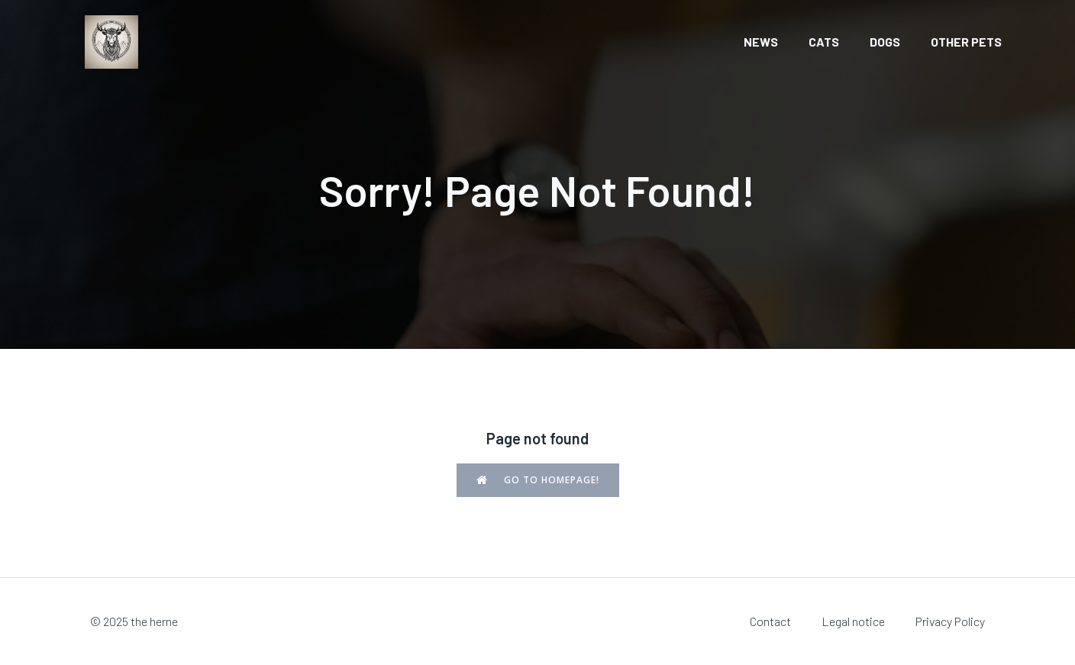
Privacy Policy (950, 621)
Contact (770, 621)
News (761, 41)
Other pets (966, 41)
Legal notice (853, 621)
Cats (824, 41)
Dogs (885, 41)
